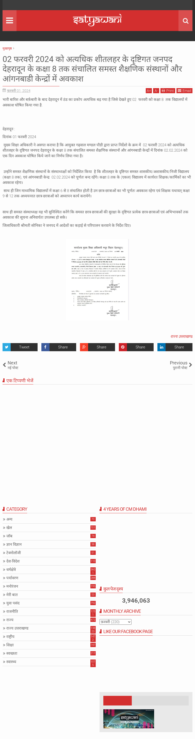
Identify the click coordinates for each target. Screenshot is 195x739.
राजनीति (12, 611)
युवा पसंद (13, 603)
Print (168, 90)
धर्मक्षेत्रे (11, 569)
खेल (9, 527)
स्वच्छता (11, 653)
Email (184, 90)
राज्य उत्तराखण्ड (181, 336)
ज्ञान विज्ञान (14, 544)
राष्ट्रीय (10, 636)
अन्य (9, 519)
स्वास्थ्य (11, 662)
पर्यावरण (12, 578)
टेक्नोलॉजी (13, 553)
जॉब (9, 536)
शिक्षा (10, 645)
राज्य (9, 620)
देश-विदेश (13, 561)
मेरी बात (12, 594)
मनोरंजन (12, 586)
